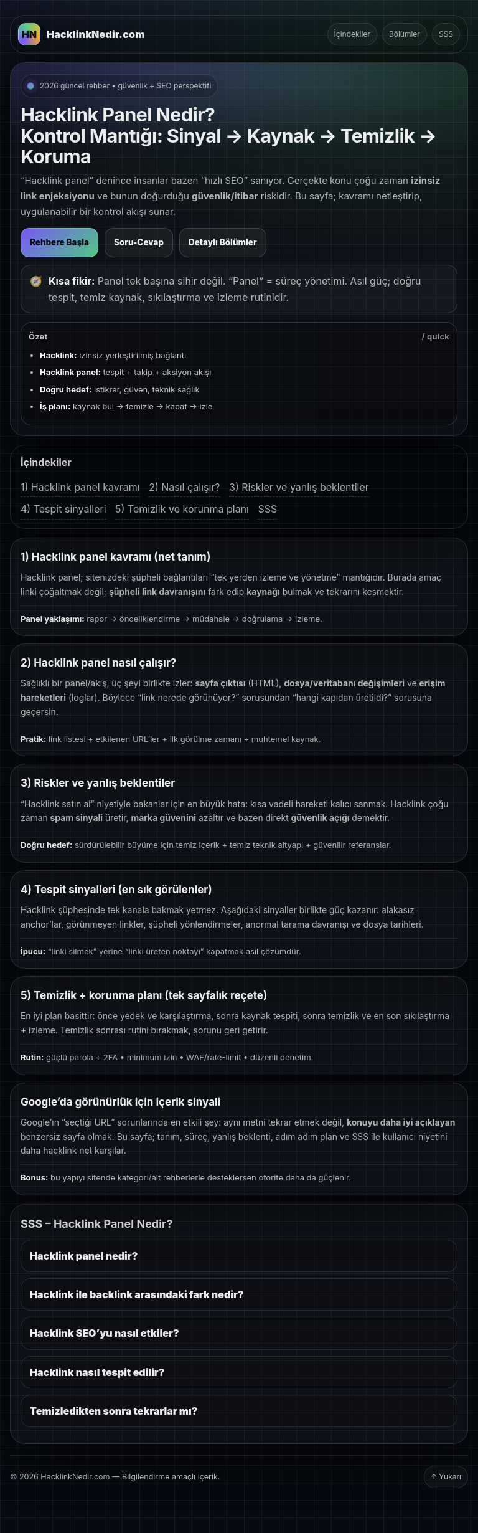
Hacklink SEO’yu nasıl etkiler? (104, 1333)
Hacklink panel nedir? (84, 1256)
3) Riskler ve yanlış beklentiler (299, 487)
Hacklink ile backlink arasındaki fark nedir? (137, 1294)
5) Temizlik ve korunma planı (182, 509)
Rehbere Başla (59, 242)
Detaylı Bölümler (223, 242)
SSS (446, 34)
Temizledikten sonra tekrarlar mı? (113, 1411)
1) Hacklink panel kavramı (80, 487)
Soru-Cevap (139, 242)
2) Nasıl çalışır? (184, 487)
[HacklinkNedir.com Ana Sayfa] (81, 34)
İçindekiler (352, 34)
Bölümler (404, 34)
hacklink (60, 1151)
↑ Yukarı (446, 1476)
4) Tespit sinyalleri (63, 509)
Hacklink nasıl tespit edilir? (97, 1372)
